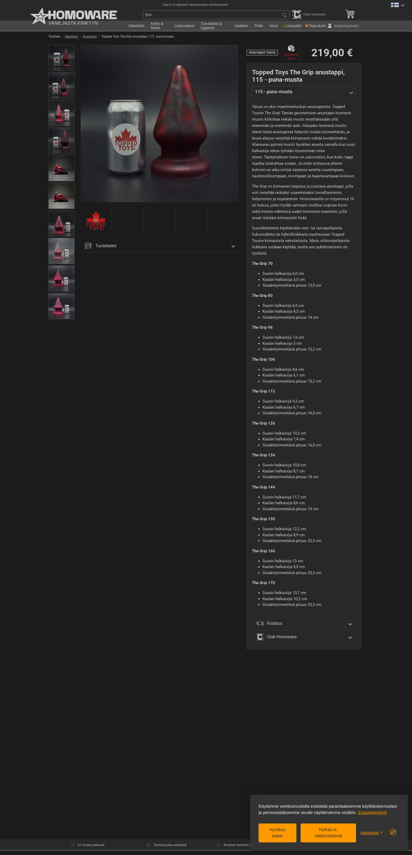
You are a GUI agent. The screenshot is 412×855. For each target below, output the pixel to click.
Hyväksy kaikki (277, 832)
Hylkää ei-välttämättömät (328, 832)
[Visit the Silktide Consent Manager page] (393, 832)
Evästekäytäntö (372, 812)
